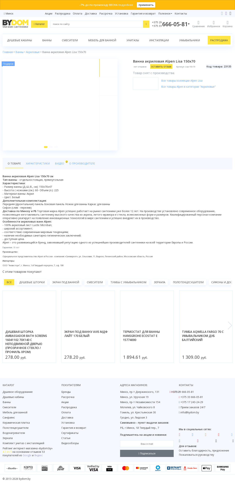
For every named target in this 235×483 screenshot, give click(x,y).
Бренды (66, 392)
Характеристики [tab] (38, 163)
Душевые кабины (19, 40)
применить (146, 5)
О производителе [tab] (82, 163)
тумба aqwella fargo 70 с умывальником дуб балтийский (203, 336)
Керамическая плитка (16, 422)
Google (27, 455)
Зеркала (159, 282)
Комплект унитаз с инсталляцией (23, 443)
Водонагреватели (14, 433)
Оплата (77, 13)
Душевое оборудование (18, 392)
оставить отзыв (161, 66)
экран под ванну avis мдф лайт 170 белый (86, 334)
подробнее (125, 5)
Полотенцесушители (188, 282)
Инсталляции (159, 40)
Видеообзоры (70, 443)
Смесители (70, 40)
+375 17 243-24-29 (191, 402)
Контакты (181, 13)
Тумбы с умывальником (128, 282)
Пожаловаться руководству (196, 454)
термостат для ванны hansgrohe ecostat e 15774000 (141, 336)
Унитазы (132, 40)
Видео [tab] (61, 162)
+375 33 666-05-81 (191, 397)
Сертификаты (69, 433)
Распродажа (62, 13)
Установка (121, 13)
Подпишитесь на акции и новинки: (143, 434)
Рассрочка (105, 13)
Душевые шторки (32, 282)
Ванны (47, 40)
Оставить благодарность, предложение (204, 450)
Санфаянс (9, 417)
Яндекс (38, 455)
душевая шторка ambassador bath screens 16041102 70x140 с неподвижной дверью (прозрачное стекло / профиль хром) (26, 342)
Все (9, 282)
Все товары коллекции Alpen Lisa (182, 80)
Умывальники (189, 40)
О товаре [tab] (14, 163)
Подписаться (147, 453)
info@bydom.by (189, 412)
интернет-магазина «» (33, 448)
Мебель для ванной (102, 40)
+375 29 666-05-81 (182, 392)
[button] (46, 147)
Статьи (65, 438)
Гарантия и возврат (143, 13)
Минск (9, 13)
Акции (48, 13)
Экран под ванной (65, 282)
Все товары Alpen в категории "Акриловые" (188, 86)
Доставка (91, 13)
